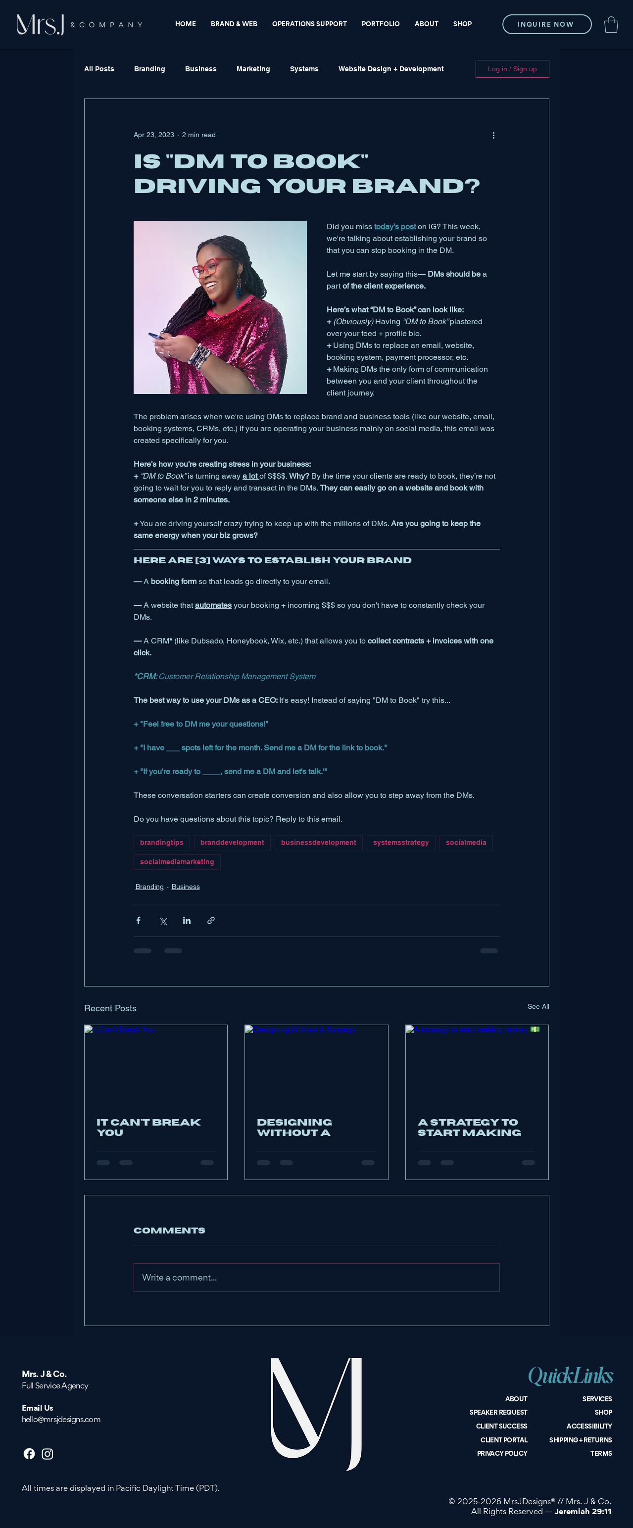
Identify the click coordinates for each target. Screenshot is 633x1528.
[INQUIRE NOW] (547, 24)
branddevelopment (232, 842)
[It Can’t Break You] (156, 1065)
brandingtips (162, 842)
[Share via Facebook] (138, 920)
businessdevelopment (318, 842)
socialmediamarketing (177, 862)
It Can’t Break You (149, 1128)
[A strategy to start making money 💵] (477, 1065)
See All (538, 1006)
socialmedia (466, 842)
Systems (304, 69)
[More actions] (494, 135)
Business (201, 69)
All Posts (99, 69)
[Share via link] (211, 920)
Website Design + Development (391, 69)
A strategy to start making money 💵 (469, 1128)
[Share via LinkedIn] (187, 920)
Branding (149, 69)
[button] (611, 24)
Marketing (253, 69)
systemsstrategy (401, 842)
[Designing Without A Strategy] (316, 1065)
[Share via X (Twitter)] (162, 920)
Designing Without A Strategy (294, 1128)
